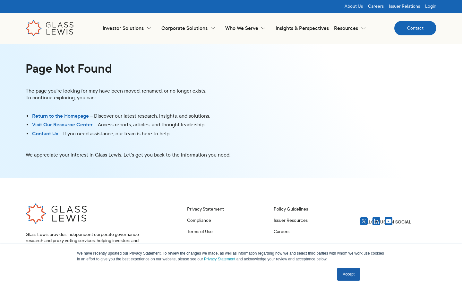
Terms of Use (200, 231)
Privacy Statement (205, 209)
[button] (127, 28)
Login (430, 6)
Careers (376, 6)
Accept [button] (349, 274)
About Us (354, 6)
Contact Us (45, 134)
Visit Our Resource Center (62, 125)
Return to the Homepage (60, 116)
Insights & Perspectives (302, 28)
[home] (50, 28)
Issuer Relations (404, 6)
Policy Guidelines (291, 209)
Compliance (199, 220)
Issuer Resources (291, 220)
